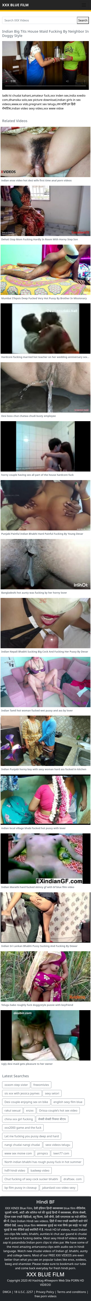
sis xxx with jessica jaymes (22, 1093)
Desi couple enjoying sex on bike (26, 1102)
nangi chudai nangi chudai (22, 1145)
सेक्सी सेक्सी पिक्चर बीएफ (52, 1119)
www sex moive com (18, 1153)
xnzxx (30, 1110)
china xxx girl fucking (18, 1119)
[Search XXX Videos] (39, 20)
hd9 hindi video (14, 1170)
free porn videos (45, 1296)
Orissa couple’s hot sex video (58, 1110)
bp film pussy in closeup (20, 1188)
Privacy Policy (45, 1292)
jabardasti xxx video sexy (58, 1188)
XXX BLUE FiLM (15, 4)
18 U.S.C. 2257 (23, 1292)
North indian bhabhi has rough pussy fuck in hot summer (42, 1162)
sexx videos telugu (57, 1145)
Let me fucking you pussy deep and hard (31, 1136)
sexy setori (52, 1093)
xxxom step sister (16, 1085)
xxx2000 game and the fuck (22, 1128)
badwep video (40, 1170)
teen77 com (61, 1153)
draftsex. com (72, 1179)
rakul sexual (12, 1110)
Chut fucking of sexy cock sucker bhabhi (31, 1179)
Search (82, 20)
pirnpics (42, 1153)
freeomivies (41, 1085)
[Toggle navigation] (84, 5)
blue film (69, 1208)
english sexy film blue (67, 1102)
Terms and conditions (71, 1292)
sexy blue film (26, 1225)
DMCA (7, 1292)
